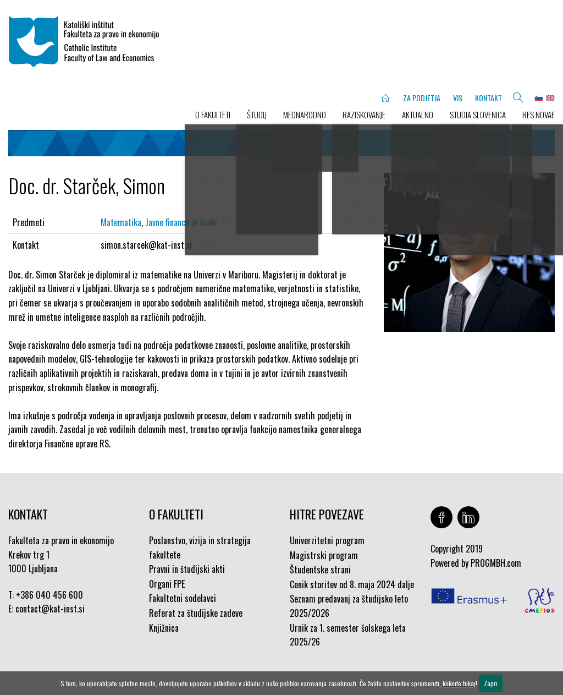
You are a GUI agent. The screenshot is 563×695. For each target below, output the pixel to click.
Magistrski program (324, 555)
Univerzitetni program (327, 540)
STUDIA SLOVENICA (478, 114)
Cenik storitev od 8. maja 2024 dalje (352, 584)
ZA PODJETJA (421, 97)
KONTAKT (488, 97)
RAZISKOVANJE (364, 114)
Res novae (538, 114)
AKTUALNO (417, 114)
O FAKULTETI (212, 114)
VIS (457, 97)
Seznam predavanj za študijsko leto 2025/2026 (349, 606)
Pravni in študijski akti (187, 569)
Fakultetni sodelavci (182, 598)
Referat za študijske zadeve (195, 613)
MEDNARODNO (304, 114)
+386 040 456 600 (49, 594)
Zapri (491, 683)
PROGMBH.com (496, 563)
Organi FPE (167, 583)
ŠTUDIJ (257, 114)
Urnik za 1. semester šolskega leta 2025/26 (348, 635)
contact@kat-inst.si (50, 608)
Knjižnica (164, 627)
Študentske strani (320, 569)
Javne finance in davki (181, 222)
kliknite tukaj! (460, 683)
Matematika (121, 222)
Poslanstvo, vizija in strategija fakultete (200, 547)
